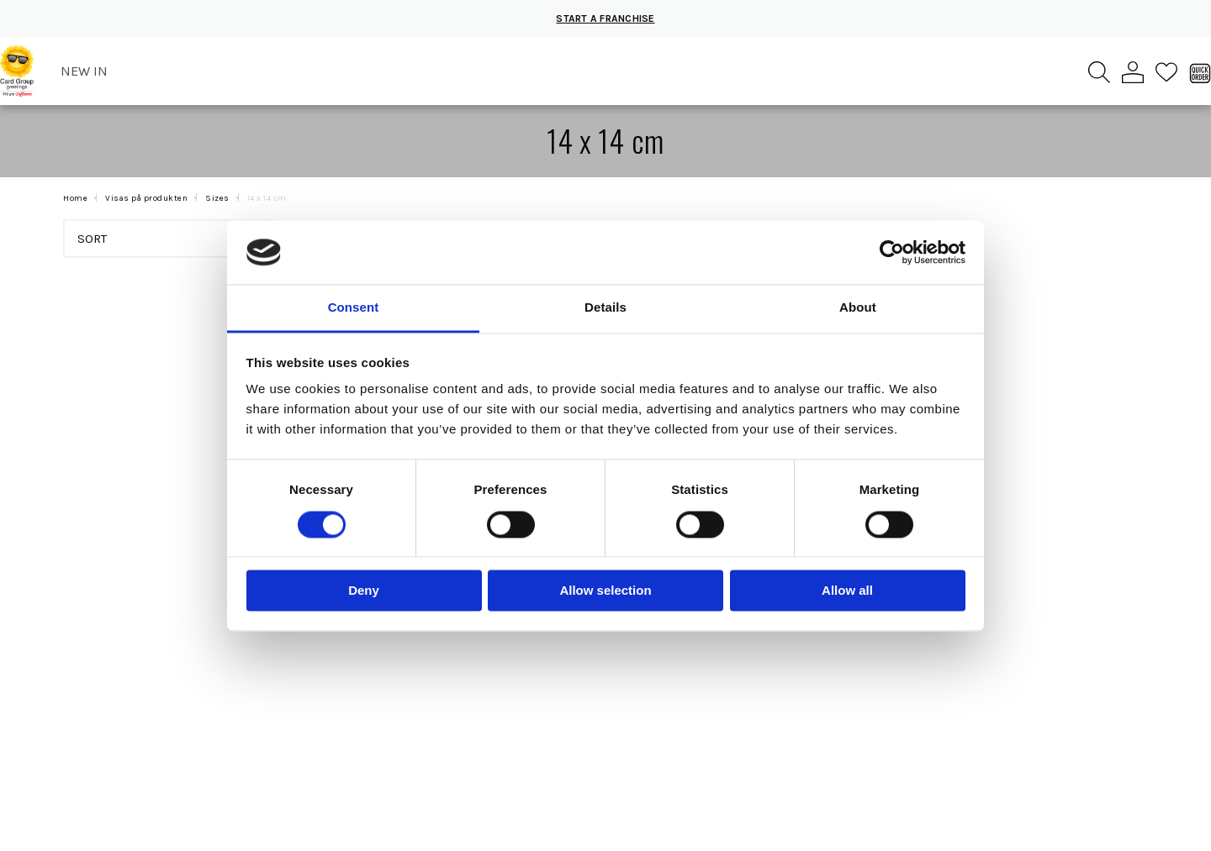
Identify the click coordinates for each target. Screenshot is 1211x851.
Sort (171, 238)
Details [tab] (605, 308)
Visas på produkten (146, 198)
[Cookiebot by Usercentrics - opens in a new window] (891, 252)
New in (84, 71)
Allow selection (605, 591)
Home (75, 198)
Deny (363, 591)
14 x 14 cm (267, 198)
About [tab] (857, 308)
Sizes (217, 198)
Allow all (847, 591)
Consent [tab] (353, 308)
